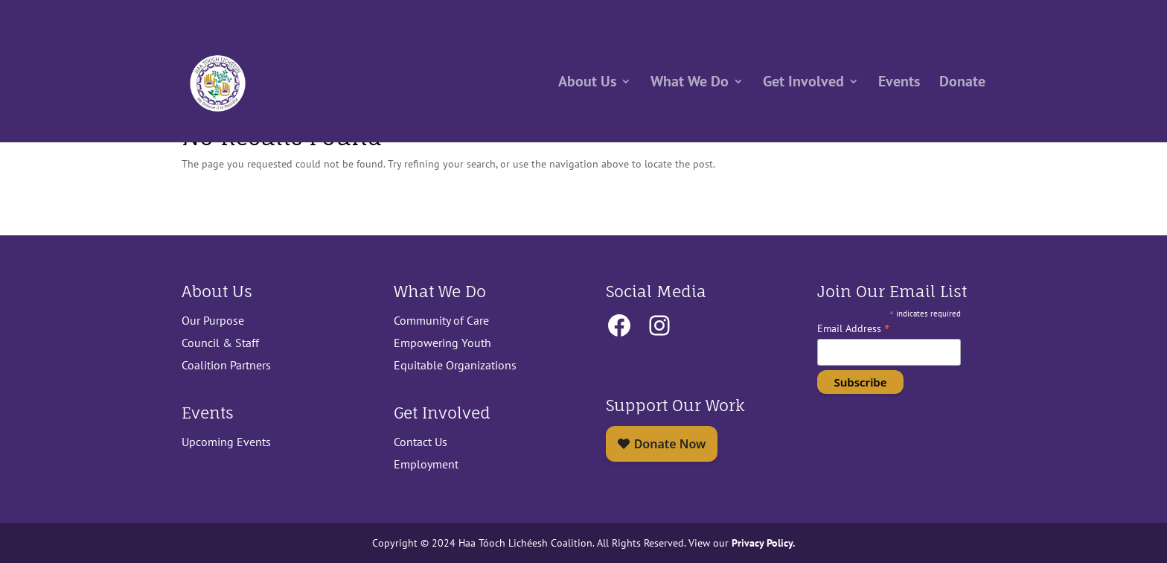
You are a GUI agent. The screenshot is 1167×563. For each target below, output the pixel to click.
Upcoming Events (226, 441)
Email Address (853, 328)
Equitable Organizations (455, 364)
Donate (962, 85)
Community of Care (441, 320)
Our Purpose (213, 320)
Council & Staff (220, 342)
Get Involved (803, 85)
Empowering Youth (442, 342)
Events (899, 85)
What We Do (689, 85)
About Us (587, 85)
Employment (426, 464)
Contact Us (420, 441)
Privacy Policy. (762, 542)
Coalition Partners (226, 364)
